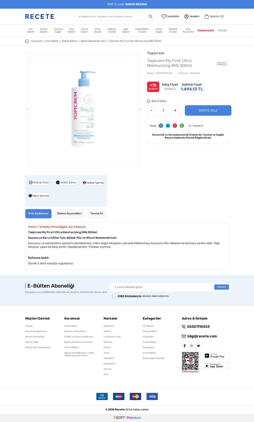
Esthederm (109, 363)
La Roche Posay (112, 336)
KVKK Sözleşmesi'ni (129, 296)
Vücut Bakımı (150, 342)
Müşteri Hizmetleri (35, 336)
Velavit (107, 331)
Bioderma (109, 326)
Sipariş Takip (32, 342)
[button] (27, 109)
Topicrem (155, 53)
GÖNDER (221, 287)
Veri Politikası (71, 347)
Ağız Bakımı (126, 30)
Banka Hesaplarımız (35, 331)
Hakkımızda (70, 326)
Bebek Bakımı (69, 41)
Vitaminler (148, 336)
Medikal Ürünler (173, 30)
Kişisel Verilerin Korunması (78, 342)
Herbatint (109, 358)
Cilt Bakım (30, 30)
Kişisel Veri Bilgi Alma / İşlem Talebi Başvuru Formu (79, 354)
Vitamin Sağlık (58, 30)
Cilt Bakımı (148, 326)
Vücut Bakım (84, 30)
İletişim (29, 326)
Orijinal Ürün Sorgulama (37, 347)
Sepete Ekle (208, 110)
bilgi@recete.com (202, 336)
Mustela (108, 342)
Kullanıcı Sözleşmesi (75, 331)
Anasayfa (33, 41)
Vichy (107, 352)
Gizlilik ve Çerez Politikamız (78, 336)
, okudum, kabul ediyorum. (140, 296)
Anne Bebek (97, 30)
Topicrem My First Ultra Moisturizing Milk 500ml (135, 41)
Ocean (107, 347)
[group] (83, 109)
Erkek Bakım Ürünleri (142, 30)
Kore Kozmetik (188, 30)
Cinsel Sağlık (158, 30)
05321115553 (198, 327)
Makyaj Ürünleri (112, 30)
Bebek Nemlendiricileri (93, 41)
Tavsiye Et (198, 126)
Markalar (222, 30)
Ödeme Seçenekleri (69, 213)
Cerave (107, 369)
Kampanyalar (206, 30)
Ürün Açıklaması (38, 213)
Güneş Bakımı (43, 30)
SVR (106, 374)
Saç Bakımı (71, 30)
